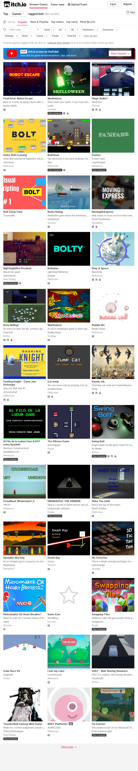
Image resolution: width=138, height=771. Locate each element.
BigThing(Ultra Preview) (17, 268)
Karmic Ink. (98, 381)
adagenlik (8, 674)
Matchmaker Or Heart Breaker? (22, 614)
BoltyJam (53, 268)
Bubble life (98, 324)
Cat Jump (53, 381)
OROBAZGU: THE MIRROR (64, 500)
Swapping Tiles (101, 614)
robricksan (8, 162)
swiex (6, 621)
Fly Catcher (98, 723)
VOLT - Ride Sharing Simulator (110, 670)
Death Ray (54, 557)
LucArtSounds (55, 674)
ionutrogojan (54, 445)
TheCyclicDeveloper (13, 731)
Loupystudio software (59, 508)
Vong (94, 388)
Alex (50, 162)
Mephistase (9, 565)
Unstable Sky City (13, 557)
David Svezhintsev (101, 219)
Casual (40, 35)
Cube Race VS (11, 670)
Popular (22, 21)
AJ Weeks (97, 448)
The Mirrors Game (58, 441)
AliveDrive (97, 102)
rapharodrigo (98, 565)
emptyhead (53, 219)
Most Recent (87, 21)
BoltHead (53, 154)
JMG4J (6, 504)
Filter (131, 12)
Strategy (9, 35)
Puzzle (55, 35)
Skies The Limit (101, 500)
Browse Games (39, 4)
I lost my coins (56, 670)
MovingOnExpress (102, 211)
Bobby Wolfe (10, 105)
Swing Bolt (98, 441)
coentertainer (98, 162)
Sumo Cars (54, 614)
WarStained (55, 324)
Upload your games (59, 42)
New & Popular (39, 21)
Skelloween (55, 98)
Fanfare (96, 154)
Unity (47, 29)
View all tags (90, 35)
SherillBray (53, 618)
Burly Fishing (55, 211)
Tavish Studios (99, 508)
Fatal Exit (8, 332)
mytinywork (9, 275)
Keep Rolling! (11, 324)
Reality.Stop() (54, 332)
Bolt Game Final (12, 211)
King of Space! (100, 268)
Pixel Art (71, 35)
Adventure (108, 29)
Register (128, 4)
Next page (67, 746)
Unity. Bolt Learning (15, 154)
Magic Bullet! (100, 98)
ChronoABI (9, 215)
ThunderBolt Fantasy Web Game (22, 723)
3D (72, 29)
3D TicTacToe (99, 557)
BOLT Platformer (58, 723)
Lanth (50, 105)
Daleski (51, 275)
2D (60, 29)
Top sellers (57, 21)
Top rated (71, 21)
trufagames (97, 621)
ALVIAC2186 (54, 727)
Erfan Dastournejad (102, 731)
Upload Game (77, 4)
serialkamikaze (55, 388)
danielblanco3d (11, 451)
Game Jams (57, 4)
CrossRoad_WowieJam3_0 (18, 500)
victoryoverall (10, 392)
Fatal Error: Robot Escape (18, 98)
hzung (51, 561)
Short (25, 35)
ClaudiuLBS (97, 678)
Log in (113, 4)
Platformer (88, 29)
